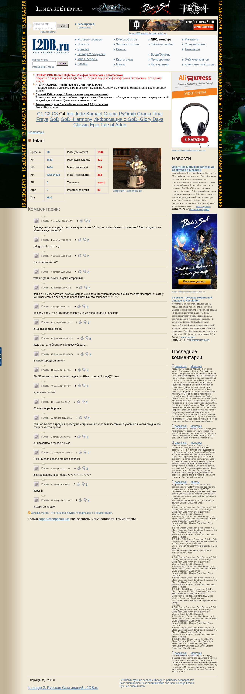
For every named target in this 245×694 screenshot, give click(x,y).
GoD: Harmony (76, 119)
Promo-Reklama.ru (47, 107)
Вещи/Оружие (161, 54)
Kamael (94, 113)
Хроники (83, 49)
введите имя (41, 23)
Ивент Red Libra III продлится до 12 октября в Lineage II (193, 168)
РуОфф (127, 113)
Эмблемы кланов (197, 59)
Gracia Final (150, 113)
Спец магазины (195, 44)
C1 (40, 113)
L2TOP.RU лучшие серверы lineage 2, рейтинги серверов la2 (156, 680)
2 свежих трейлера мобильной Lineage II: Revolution (192, 299)
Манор (120, 64)
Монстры (196, 366)
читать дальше (203, 206)
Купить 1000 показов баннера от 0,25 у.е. (188, 150)
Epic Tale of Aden (108, 124)
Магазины (191, 39)
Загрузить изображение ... (129, 190)
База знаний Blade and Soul (158, 683)
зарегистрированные (54, 519)
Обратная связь (84, 28)
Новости (83, 44)
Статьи (82, 64)
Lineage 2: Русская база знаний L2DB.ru (63, 687)
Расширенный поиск (43, 67)
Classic (81, 124)
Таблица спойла (162, 44)
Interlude (76, 113)
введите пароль (43, 28)
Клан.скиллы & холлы (200, 64)
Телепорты (192, 49)
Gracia (111, 113)
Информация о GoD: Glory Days (129, 119)
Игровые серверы (90, 39)
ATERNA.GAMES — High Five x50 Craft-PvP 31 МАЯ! (69, 84)
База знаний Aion (130, 683)
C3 (55, 113)
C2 (47, 113)
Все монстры (36, 132)
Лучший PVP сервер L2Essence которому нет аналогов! (72, 94)
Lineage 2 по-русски (91, 54)
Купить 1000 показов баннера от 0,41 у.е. (148, 33)
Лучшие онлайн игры (132, 686)
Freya (42, 119)
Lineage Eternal (185, 683)
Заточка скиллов (127, 44)
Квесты (121, 49)
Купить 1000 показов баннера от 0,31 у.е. (188, 292)
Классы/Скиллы (127, 39)
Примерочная (160, 59)
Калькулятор (160, 64)
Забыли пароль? (48, 32)
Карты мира (124, 59)
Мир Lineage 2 (88, 59)
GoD (54, 119)
